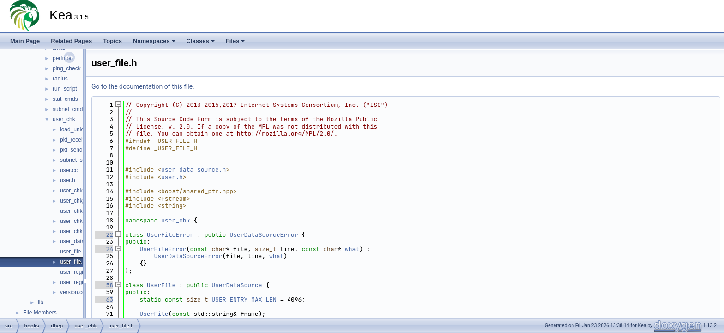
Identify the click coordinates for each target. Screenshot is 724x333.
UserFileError (170, 235)
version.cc (72, 292)
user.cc (69, 170)
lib (40, 302)
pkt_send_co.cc (79, 150)
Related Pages (71, 40)
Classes (201, 40)
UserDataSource (236, 285)
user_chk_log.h (78, 211)
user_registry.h (78, 282)
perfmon (63, 58)
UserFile (161, 285)
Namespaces (154, 40)
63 (104, 299)
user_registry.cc (79, 272)
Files (235, 40)
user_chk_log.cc (80, 200)
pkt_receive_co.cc (82, 139)
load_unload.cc (78, 129)
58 (104, 285)
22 (104, 235)
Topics (112, 40)
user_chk (64, 119)
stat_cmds (65, 99)
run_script (65, 89)
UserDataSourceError (263, 235)
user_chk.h (73, 190)
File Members (40, 312)
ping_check (67, 68)
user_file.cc (74, 251)
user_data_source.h (193, 169)
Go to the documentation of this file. (142, 86)
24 (104, 249)
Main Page (25, 40)
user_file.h (72, 262)
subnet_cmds (69, 109)
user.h (67, 180)
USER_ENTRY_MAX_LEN (243, 299)
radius (60, 78)
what (352, 249)
